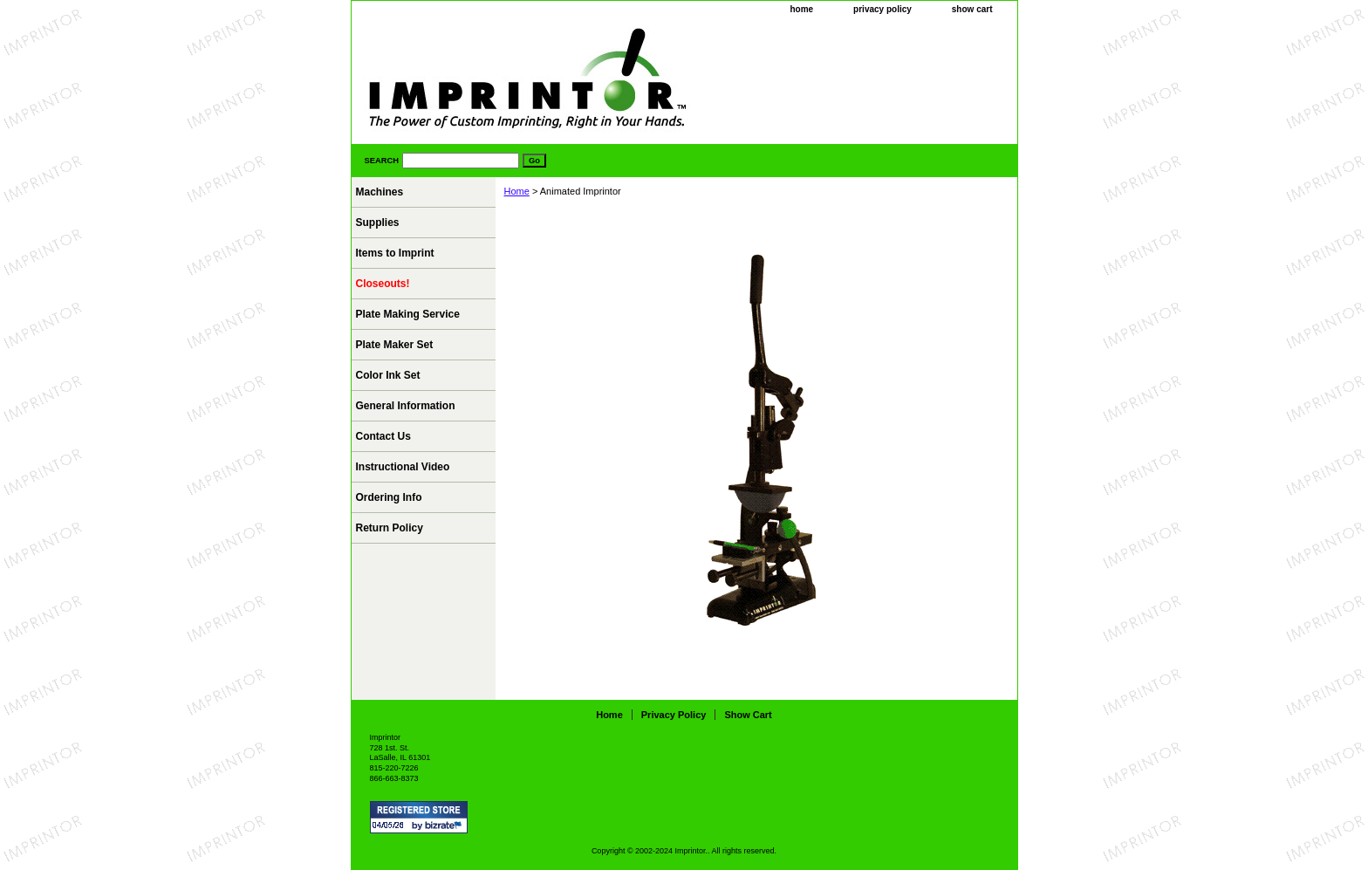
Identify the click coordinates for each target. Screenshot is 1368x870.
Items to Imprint (395, 253)
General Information (405, 406)
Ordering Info (389, 497)
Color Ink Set (388, 375)
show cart (972, 9)
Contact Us (383, 436)
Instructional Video (403, 467)
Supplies (378, 222)
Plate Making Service (408, 314)
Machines (380, 192)
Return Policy (389, 528)
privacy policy (882, 9)
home (801, 9)
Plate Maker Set (395, 345)
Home (517, 191)
